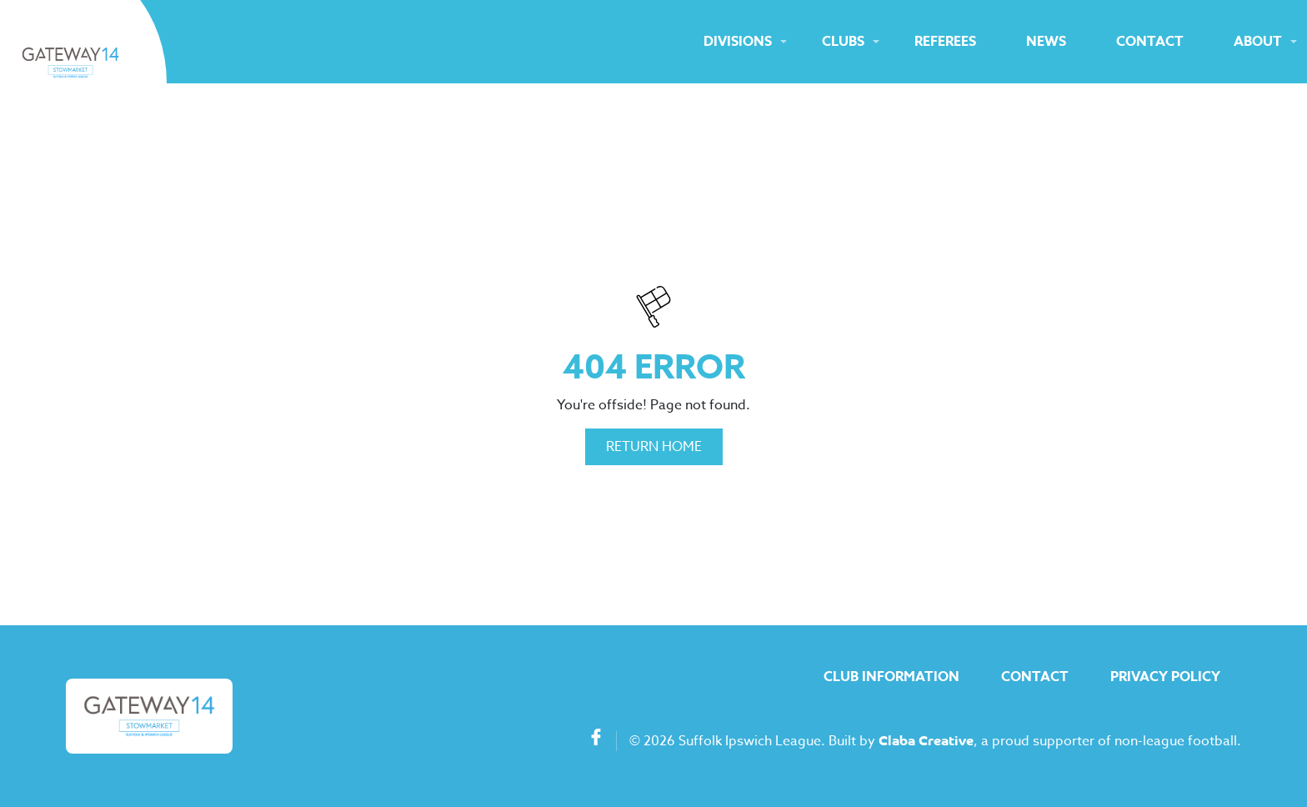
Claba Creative (926, 742)
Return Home (654, 447)
